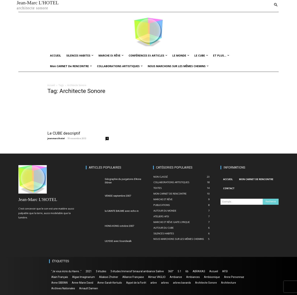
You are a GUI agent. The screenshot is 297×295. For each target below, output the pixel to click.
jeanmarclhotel (56, 138)
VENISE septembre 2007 (118, 195)
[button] (275, 4)
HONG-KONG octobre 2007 (119, 225)
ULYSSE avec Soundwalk (118, 241)
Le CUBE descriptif (63, 133)
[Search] (271, 202)
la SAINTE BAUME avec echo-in (122, 210)
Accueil (51, 85)
